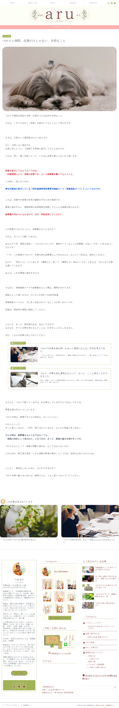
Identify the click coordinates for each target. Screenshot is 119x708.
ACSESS (73, 3)
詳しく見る (19, 673)
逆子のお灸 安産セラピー (98, 637)
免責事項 (26, 705)
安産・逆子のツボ (93, 634)
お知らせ (91, 656)
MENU (52, 3)
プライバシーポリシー (12, 705)
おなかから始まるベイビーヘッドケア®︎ (101, 627)
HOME (12, 3)
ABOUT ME (32, 3)
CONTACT (94, 3)
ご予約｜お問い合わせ (97, 667)
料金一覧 (91, 662)
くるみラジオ (93, 659)
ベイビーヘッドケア (94, 623)
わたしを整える (92, 647)
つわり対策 (7, 36)
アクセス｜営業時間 (96, 664)
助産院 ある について (94, 652)
